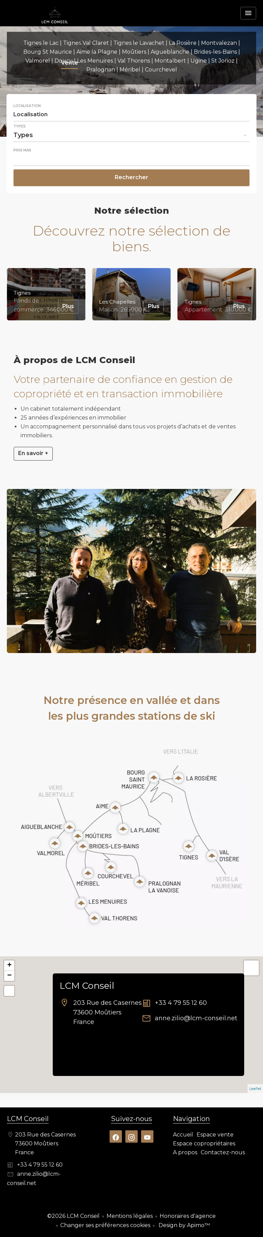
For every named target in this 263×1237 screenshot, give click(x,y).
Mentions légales (130, 1216)
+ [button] (9, 965)
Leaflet (255, 1088)
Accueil (55, 25)
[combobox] (131, 114)
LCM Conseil (87, 985)
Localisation (27, 106)
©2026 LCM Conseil (73, 1216)
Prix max (22, 150)
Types (19, 126)
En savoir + (33, 453)
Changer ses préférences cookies (105, 1225)
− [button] (9, 976)
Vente (69, 63)
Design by (183, 1225)
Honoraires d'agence (188, 1216)
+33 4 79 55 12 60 (181, 1003)
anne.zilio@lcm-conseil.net (196, 1018)
